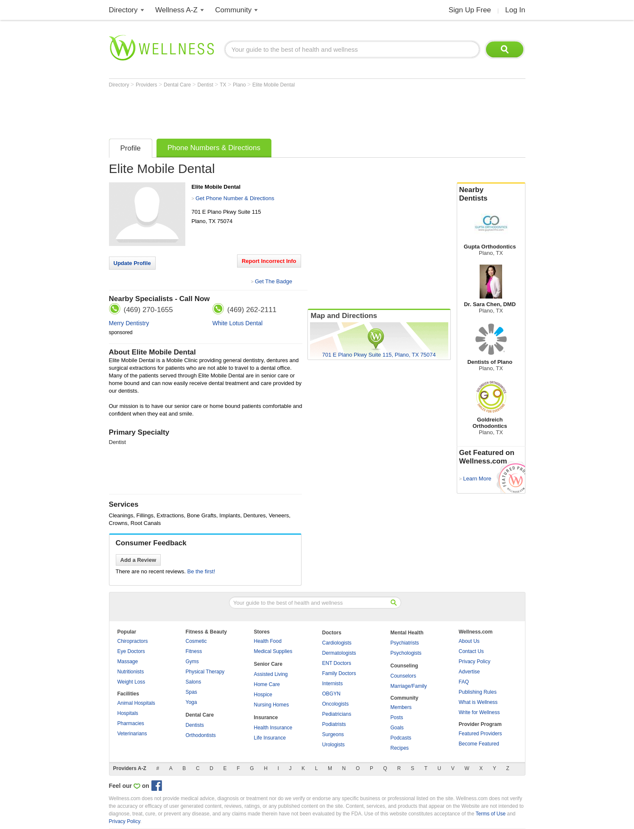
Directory (123, 10)
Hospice (263, 695)
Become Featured (479, 744)
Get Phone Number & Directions (235, 198)
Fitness (194, 651)
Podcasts (401, 738)
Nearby (491, 194)
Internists (332, 684)
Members (401, 707)
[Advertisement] (263, 111)
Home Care (267, 684)
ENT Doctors (336, 663)
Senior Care (268, 664)
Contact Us (471, 651)
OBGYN (331, 694)
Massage (127, 661)
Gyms (192, 661)
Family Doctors (339, 673)
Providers (147, 85)
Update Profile (132, 263)
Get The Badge (273, 281)
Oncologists (335, 704)
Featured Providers (480, 734)
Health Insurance (273, 728)
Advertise (469, 672)
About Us (469, 641)
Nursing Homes (271, 705)
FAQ (464, 682)
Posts (397, 717)
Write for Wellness (479, 712)
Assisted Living (271, 674)
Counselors (403, 676)
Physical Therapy (205, 672)
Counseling (404, 666)
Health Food (268, 641)
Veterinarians (132, 734)
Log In (515, 10)
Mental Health (407, 633)
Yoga (191, 702)
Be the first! (201, 571)
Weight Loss (131, 682)
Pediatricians (337, 714)
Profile (130, 148)
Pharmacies (130, 723)
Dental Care (178, 85)
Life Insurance (270, 738)
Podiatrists (334, 724)
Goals (397, 728)
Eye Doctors (131, 651)
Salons (193, 682)
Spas (191, 692)
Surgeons (333, 734)
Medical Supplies (273, 651)
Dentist (206, 85)
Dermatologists (339, 653)
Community (233, 10)
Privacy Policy (475, 661)
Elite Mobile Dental (273, 85)
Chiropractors (132, 641)
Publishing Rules (478, 692)
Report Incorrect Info (269, 261)
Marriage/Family (409, 686)
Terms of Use (490, 814)
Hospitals (127, 713)
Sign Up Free (470, 10)
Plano (240, 85)
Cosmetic (196, 641)
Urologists (333, 745)
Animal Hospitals (136, 703)
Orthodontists (201, 735)
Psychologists (406, 653)
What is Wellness (478, 702)
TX (224, 85)
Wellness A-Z (176, 10)
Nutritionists (130, 672)
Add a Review (138, 560)
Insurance (266, 717)
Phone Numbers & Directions (214, 148)
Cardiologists (337, 643)
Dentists (195, 725)
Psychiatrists (405, 643)
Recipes (400, 748)
